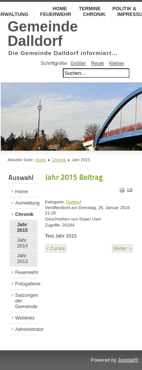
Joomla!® (128, 360)
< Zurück (55, 248)
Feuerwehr (55, 14)
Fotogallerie (26, 284)
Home (40, 159)
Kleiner (116, 63)
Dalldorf (73, 202)
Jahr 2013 (22, 258)
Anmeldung (26, 203)
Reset (97, 63)
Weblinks (25, 318)
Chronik (94, 14)
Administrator (26, 329)
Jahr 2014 (22, 243)
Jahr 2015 (22, 227)
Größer (78, 63)
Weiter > (122, 248)
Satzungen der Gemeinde (26, 300)
